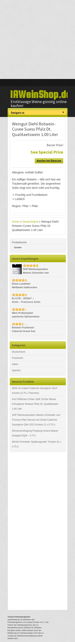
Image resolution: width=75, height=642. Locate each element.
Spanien (16, 370)
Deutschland (30, 221)
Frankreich (17, 358)
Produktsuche (19, 242)
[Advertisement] (37, 39)
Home (15, 221)
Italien (15, 364)
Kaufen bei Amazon (49, 160)
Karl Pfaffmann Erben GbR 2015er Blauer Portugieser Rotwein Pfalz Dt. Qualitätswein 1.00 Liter (35, 404)
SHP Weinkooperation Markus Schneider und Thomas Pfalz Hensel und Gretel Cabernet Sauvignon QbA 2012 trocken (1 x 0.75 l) (36, 420)
